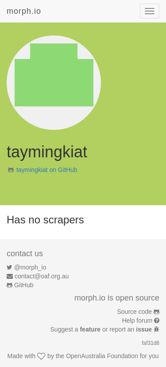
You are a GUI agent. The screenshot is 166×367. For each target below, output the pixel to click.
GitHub (24, 285)
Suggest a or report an (102, 329)
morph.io (24, 11)
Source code (134, 311)
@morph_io (30, 267)
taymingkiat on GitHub (46, 169)
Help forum (137, 320)
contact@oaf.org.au (42, 276)
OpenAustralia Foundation (102, 355)
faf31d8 (150, 343)
